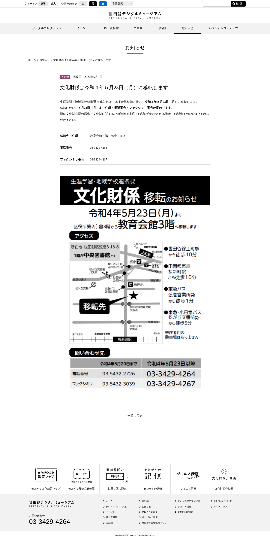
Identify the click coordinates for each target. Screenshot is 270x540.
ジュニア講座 (188, 479)
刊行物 (161, 28)
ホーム (32, 60)
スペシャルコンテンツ (223, 28)
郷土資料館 (111, 28)
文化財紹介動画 (224, 479)
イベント (83, 28)
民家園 (138, 28)
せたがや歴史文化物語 (81, 479)
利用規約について (223, 501)
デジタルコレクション (47, 28)
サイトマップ (220, 506)
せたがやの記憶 (152, 479)
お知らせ (187, 28)
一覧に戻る (135, 415)
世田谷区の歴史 (117, 479)
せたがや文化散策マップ (46, 479)
